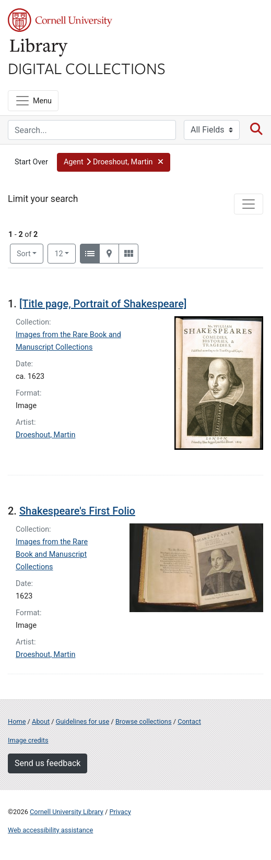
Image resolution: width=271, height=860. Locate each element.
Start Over (31, 162)
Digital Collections (87, 67)
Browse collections (143, 721)
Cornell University (60, 20)
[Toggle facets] (248, 204)
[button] (113, 162)
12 (65, 253)
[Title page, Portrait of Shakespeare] (103, 303)
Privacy (120, 812)
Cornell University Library (66, 812)
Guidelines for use (82, 721)
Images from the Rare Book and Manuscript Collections (52, 554)
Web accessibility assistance (50, 830)
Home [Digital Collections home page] (17, 721)
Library (39, 47)
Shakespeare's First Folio (77, 511)
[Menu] (33, 100)
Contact (189, 721)
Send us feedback (47, 763)
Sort (24, 253)
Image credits (28, 740)
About (41, 721)
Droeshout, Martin (45, 435)
